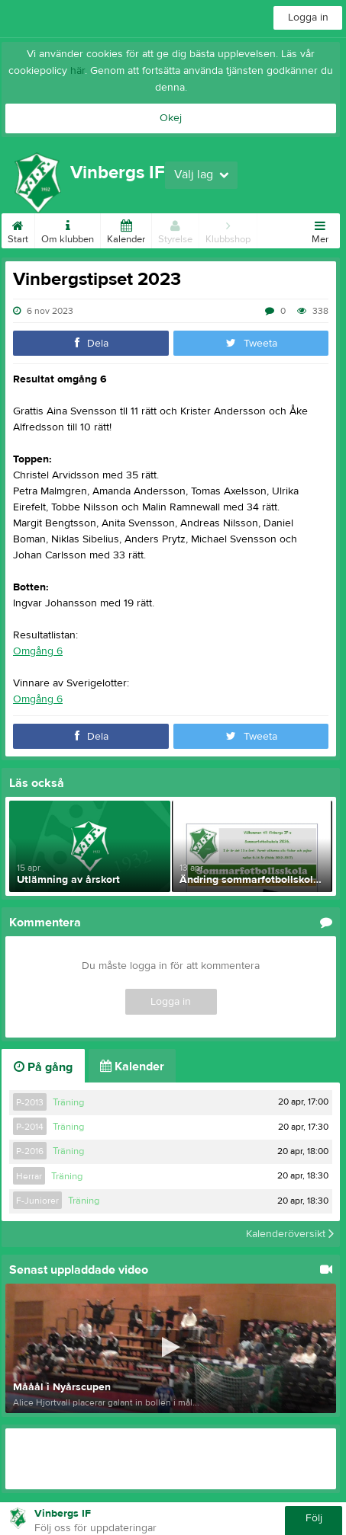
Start (18, 229)
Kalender (126, 229)
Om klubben (67, 229)
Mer (320, 229)
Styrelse (175, 229)
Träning (68, 1102)
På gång (43, 1067)
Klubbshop (228, 229)
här (77, 71)
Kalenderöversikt (290, 1234)
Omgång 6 (38, 651)
